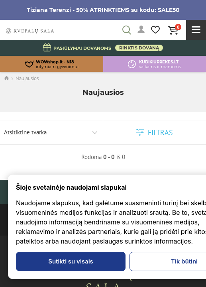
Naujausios (27, 78)
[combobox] (51, 132)
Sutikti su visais (70, 261)
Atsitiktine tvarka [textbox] (25, 132)
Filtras (154, 132)
